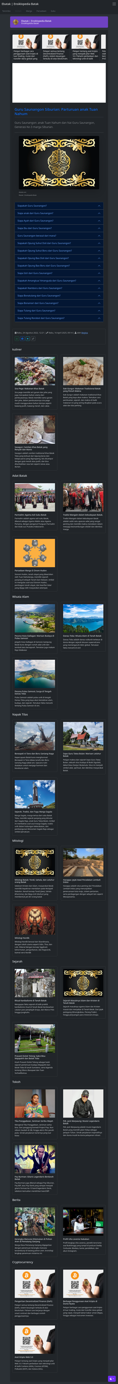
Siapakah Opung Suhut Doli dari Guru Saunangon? (44, 243)
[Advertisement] (59, 83)
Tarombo (6, 11)
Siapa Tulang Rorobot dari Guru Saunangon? (41, 318)
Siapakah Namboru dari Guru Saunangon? (40, 288)
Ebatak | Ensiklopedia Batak (20, 4)
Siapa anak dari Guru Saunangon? (35, 213)
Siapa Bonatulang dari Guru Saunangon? (39, 295)
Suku (53, 11)
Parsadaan (41, 11)
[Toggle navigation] (114, 4)
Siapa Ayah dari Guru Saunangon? (35, 220)
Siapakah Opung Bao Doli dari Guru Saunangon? (43, 258)
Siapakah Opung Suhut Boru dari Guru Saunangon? (45, 250)
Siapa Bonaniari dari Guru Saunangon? (38, 303)
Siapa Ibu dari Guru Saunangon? (35, 228)
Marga (29, 11)
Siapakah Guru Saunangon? (32, 205)
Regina (84, 332)
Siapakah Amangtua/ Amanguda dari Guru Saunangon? (47, 280)
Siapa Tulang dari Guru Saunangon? (36, 310)
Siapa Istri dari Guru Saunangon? (35, 273)
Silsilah (18, 11)
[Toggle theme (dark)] (112, 1379)
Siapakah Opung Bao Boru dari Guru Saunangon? (44, 265)
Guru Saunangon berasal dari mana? (37, 235)
